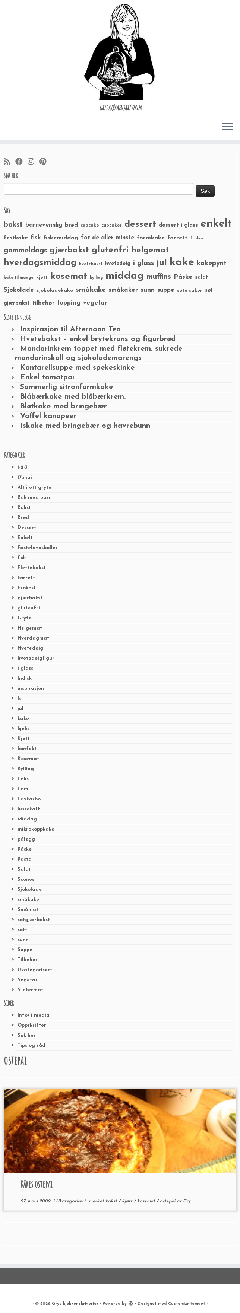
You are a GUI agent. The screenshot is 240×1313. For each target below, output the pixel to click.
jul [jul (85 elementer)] (162, 263)
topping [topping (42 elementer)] (68, 303)
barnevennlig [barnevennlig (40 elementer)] (43, 225)
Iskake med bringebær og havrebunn (85, 426)
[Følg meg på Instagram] (33, 162)
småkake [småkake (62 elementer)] (91, 290)
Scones (26, 879)
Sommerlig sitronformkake (66, 387)
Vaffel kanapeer (48, 416)
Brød (23, 517)
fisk (22, 557)
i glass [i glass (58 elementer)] (143, 263)
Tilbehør (28, 959)
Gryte (24, 618)
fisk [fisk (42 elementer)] (36, 238)
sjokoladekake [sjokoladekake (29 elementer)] (55, 290)
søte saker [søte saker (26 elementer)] (189, 290)
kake (23, 718)
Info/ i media (34, 1015)
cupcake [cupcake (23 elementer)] (89, 225)
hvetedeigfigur (36, 658)
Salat (24, 869)
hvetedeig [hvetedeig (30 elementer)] (117, 264)
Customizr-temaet (186, 1304)
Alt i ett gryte (34, 487)
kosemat (147, 1201)
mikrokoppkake (36, 829)
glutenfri (29, 608)
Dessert (27, 527)
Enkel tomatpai (47, 377)
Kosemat (28, 758)
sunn (23, 939)
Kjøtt (24, 738)
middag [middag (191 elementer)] (124, 276)
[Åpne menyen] (227, 127)
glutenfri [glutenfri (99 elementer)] (110, 250)
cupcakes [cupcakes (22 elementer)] (111, 225)
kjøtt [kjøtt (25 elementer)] (42, 277)
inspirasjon (31, 688)
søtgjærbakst (34, 919)
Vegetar (28, 980)
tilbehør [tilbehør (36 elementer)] (43, 303)
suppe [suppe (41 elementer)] (165, 290)
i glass (25, 668)
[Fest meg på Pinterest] (45, 162)
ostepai (168, 1201)
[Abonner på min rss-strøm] (9, 162)
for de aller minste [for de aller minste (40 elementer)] (107, 238)
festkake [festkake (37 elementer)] (16, 238)
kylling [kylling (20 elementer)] (96, 278)
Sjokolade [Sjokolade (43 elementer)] (19, 290)
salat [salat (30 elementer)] (201, 277)
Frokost (27, 588)
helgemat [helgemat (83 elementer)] (150, 250)
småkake (28, 899)
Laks (23, 779)
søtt (22, 929)
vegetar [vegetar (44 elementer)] (95, 303)
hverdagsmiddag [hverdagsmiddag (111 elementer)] (40, 262)
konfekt (27, 748)
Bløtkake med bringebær (63, 406)
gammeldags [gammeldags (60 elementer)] (25, 250)
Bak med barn (35, 497)
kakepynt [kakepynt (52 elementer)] (212, 263)
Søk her (27, 1035)
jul (20, 708)
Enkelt (25, 537)
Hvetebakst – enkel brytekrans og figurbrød (98, 339)
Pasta (25, 859)
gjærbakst (30, 598)
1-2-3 (23, 467)
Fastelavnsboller (38, 547)
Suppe (25, 949)
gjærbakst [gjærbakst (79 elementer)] (69, 250)
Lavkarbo (29, 799)
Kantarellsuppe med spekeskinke (77, 368)
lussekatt (29, 809)
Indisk (25, 678)
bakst (112, 1201)
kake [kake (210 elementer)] (182, 262)
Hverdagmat (33, 638)
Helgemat (30, 628)
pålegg (26, 839)
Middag (27, 819)
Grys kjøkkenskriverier (75, 1304)
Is (19, 698)
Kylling (26, 769)
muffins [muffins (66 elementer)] (158, 277)
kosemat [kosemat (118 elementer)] (68, 276)
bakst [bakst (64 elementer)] (13, 225)
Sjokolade (30, 889)
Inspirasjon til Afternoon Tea (70, 329)
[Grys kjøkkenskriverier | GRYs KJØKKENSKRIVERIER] (120, 52)
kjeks (23, 728)
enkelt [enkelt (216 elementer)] (216, 224)
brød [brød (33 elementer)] (71, 225)
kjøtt (128, 1201)
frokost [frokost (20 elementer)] (198, 238)
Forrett (26, 578)
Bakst (24, 507)
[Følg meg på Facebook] (21, 162)
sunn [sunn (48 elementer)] (147, 290)
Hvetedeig (30, 648)
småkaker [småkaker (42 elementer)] (123, 290)
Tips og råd (31, 1045)
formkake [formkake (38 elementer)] (151, 238)
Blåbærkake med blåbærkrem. (73, 397)
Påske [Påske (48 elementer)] (183, 277)
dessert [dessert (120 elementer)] (140, 224)
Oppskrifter (32, 1025)
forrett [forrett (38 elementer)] (177, 238)
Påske (25, 849)
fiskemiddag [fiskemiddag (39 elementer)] (61, 238)
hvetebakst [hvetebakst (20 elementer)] (90, 264)
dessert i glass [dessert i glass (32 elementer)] (178, 225)
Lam (23, 789)
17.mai (25, 477)
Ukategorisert (35, 970)
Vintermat (30, 990)
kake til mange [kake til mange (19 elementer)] (19, 278)
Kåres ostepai (36, 1184)
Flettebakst (32, 567)
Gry (186, 1201)
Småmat (28, 909)
